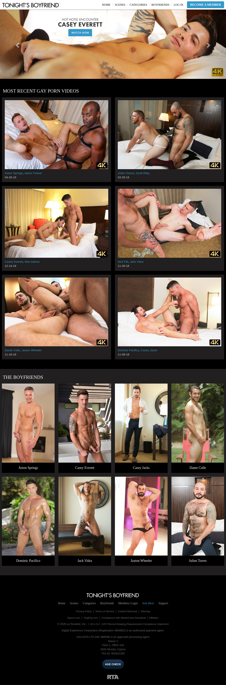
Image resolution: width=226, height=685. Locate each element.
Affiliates (156, 617)
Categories (138, 4)
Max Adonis (33, 261)
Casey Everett (14, 261)
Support (163, 603)
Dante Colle (13, 350)
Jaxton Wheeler (33, 350)
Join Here (148, 603)
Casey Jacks (150, 350)
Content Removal (128, 611)
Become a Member (205, 4)
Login (128, 603)
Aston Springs (14, 173)
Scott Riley (144, 173)
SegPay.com (89, 617)
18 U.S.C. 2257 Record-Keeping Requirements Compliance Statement (129, 624)
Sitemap (147, 611)
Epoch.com (72, 617)
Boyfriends (160, 4)
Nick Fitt (123, 261)
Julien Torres (126, 173)
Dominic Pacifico (129, 350)
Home (106, 4)
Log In (178, 4)
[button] (17, 44)
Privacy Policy (82, 611)
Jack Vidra (138, 261)
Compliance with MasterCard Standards (124, 617)
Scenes (120, 4)
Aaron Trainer (34, 173)
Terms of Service (104, 611)
